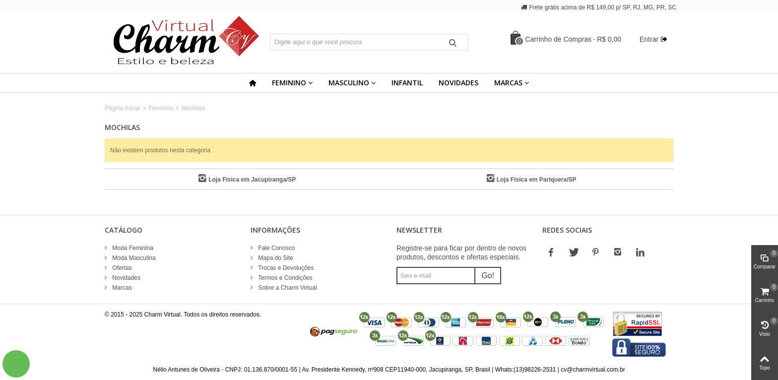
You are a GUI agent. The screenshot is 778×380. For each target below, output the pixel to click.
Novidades (458, 82)
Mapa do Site (275, 257)
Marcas (508, 82)
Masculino (348, 82)
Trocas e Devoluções (285, 267)
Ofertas (121, 267)
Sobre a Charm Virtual (287, 287)
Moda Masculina (133, 257)
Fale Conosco (276, 248)
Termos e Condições (285, 277)
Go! (487, 275)
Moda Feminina (132, 248)
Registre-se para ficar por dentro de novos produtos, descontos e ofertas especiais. (461, 252)
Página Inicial (122, 108)
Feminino (289, 82)
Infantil (407, 82)
